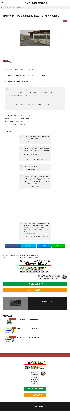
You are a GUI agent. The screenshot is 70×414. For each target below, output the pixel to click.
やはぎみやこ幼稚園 (15, 18)
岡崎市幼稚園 (21, 18)
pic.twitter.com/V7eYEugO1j (30, 233)
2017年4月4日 (37, 141)
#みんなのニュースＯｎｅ (32, 231)
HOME (3, 7)
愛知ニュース (8, 18)
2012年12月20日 (37, 186)
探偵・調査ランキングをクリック (8, 62)
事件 (7, 7)
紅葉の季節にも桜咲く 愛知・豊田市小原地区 (29, 336)
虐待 (25, 18)
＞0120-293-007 (35, 283)
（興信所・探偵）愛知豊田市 (35, 3)
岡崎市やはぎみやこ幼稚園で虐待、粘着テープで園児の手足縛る (21, 7)
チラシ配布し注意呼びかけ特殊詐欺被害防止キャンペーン (31, 318)
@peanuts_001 (27, 176)
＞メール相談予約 (35, 290)
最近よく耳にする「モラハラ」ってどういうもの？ (30, 327)
